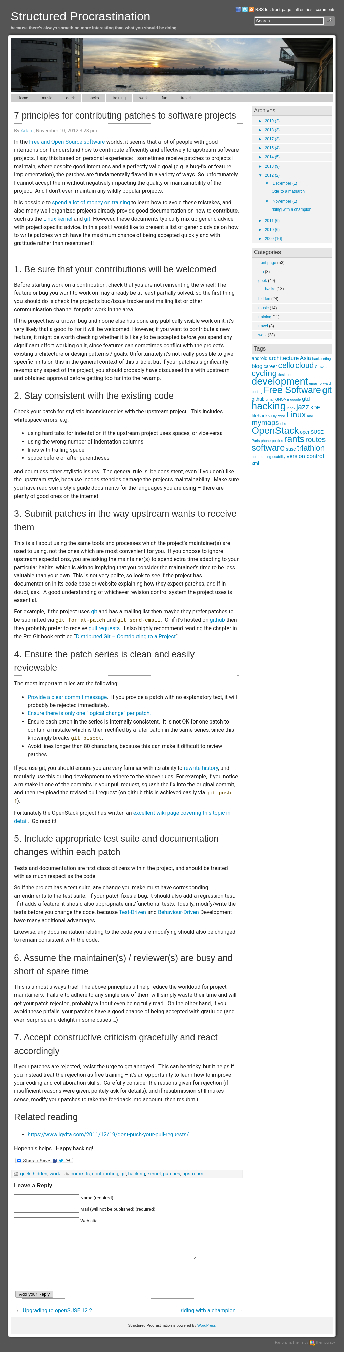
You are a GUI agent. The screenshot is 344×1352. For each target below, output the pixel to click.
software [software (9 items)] (268, 447)
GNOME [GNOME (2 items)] (282, 399)
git (87, 219)
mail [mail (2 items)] (310, 416)
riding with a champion (208, 1316)
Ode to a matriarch (288, 191)
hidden (40, 1174)
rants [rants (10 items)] (294, 439)
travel (186, 98)
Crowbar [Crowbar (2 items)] (322, 367)
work (143, 98)
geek (70, 98)
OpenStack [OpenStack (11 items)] (275, 430)
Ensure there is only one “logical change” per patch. (89, 713)
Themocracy (322, 1348)
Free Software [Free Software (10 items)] (292, 390)
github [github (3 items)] (258, 399)
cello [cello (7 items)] (286, 365)
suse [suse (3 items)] (291, 449)
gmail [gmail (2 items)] (270, 399)
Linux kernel (57, 219)
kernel (154, 1174)
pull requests (104, 628)
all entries (303, 9)
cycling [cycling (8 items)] (264, 373)
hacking (136, 1174)
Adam (27, 131)
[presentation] (65, 1283)
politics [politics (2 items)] (277, 441)
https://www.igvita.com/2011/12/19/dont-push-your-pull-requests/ (108, 1134)
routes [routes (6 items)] (315, 439)
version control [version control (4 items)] (305, 456)
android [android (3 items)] (259, 358)
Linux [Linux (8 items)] (296, 414)
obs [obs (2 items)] (283, 424)
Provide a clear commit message (67, 697)
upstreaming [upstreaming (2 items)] (261, 457)
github (217, 620)
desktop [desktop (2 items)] (284, 375)
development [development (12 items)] (280, 381)
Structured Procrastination (80, 16)
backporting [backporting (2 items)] (321, 359)
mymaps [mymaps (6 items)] (265, 422)
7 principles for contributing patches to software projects (125, 115)
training (119, 98)
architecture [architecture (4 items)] (284, 358)
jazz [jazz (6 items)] (302, 407)
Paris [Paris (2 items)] (256, 441)
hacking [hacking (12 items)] (269, 405)
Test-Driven (132, 912)
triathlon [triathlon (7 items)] (311, 448)
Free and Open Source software (67, 142)
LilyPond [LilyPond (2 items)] (278, 416)
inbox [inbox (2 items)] (291, 408)
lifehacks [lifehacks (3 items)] (261, 415)
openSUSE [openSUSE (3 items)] (312, 432)
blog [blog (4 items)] (257, 366)
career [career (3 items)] (270, 366)
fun (164, 98)
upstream (192, 1174)
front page (281, 9)
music (47, 98)
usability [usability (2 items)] (279, 457)
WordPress (206, 1332)
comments (325, 9)
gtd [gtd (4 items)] (306, 398)
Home (22, 98)
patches (171, 1174)
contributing (105, 1174)
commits (80, 1174)
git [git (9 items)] (327, 390)
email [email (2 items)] (313, 383)
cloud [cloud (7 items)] (304, 365)
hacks (93, 98)
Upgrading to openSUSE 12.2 (57, 1316)
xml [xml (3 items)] (255, 463)
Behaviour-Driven (178, 912)
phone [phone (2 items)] (266, 441)
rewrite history (201, 768)
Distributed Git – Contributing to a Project (126, 636)
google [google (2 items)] (295, 399)
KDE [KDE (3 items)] (315, 407)
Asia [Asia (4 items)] (305, 358)
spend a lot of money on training (91, 202)
